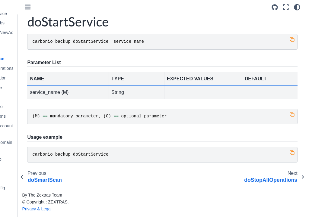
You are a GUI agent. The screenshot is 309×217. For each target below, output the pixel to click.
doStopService (32, 87)
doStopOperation (34, 78)
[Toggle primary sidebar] (72, 7)
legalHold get (30, 207)
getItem (25, 168)
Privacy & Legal (81, 208)
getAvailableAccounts (37, 129)
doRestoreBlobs (33, 22)
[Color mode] (298, 7)
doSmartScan (31, 49)
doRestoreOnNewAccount (37, 36)
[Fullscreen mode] (287, 7)
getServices (29, 197)
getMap (25, 178)
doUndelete (29, 97)
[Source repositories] (276, 7)
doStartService (33, 58)
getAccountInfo (32, 106)
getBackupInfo (31, 159)
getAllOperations (33, 116)
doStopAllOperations (37, 68)
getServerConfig (33, 187)
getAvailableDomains (37, 146)
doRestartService (34, 13)
